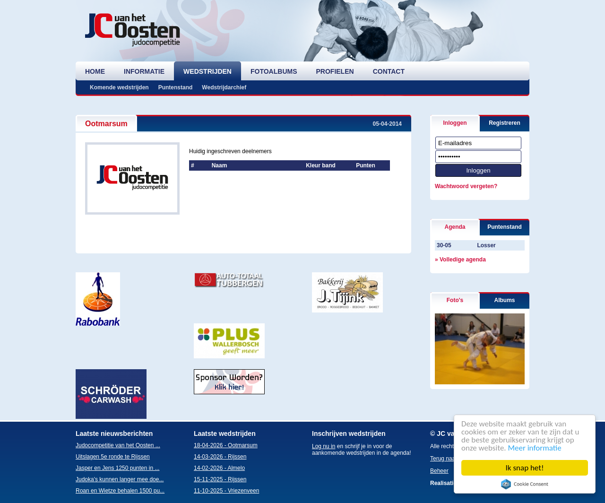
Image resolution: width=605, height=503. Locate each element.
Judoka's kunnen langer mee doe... (120, 479)
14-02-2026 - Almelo (219, 468)
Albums (504, 300)
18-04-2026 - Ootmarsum (226, 445)
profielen (335, 71)
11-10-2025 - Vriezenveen (226, 490)
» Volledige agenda (460, 259)
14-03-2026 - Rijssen (220, 456)
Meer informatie (535, 448)
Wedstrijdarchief (224, 87)
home (95, 71)
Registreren (504, 123)
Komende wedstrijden (119, 87)
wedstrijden (207, 71)
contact (389, 71)
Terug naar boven (452, 458)
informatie (144, 71)
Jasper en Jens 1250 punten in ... (117, 468)
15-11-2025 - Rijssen (220, 479)
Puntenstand (175, 87)
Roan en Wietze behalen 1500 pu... (120, 490)
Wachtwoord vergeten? (466, 186)
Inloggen (455, 123)
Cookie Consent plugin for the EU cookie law (524, 484)
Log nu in (323, 446)
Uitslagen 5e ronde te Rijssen (113, 456)
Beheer (439, 471)
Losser (486, 245)
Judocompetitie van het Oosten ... (118, 445)
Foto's (455, 300)
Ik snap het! (525, 468)
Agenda (454, 227)
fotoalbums (274, 71)
